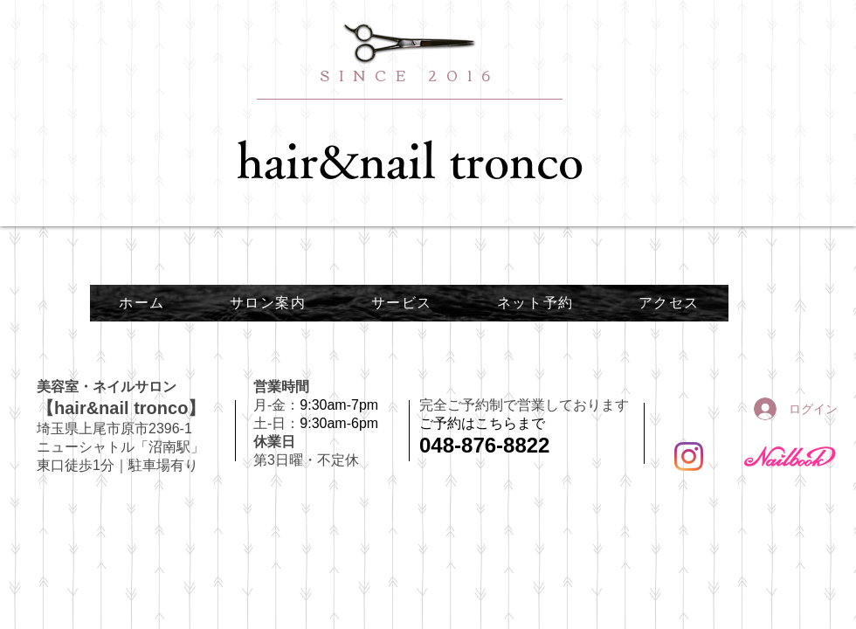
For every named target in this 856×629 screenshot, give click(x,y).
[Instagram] (688, 456)
